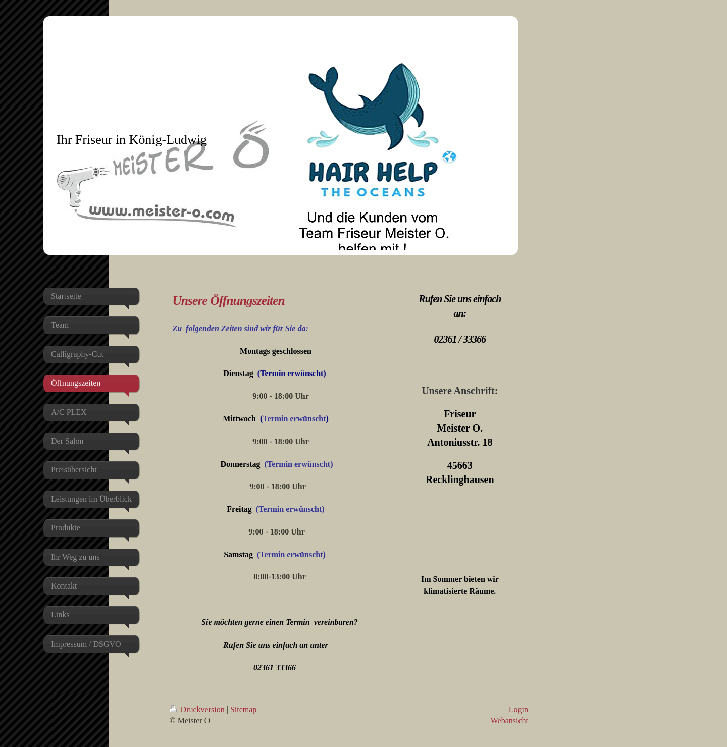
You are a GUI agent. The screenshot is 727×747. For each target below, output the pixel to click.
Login (518, 709)
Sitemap (243, 709)
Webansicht (509, 720)
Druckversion (198, 709)
